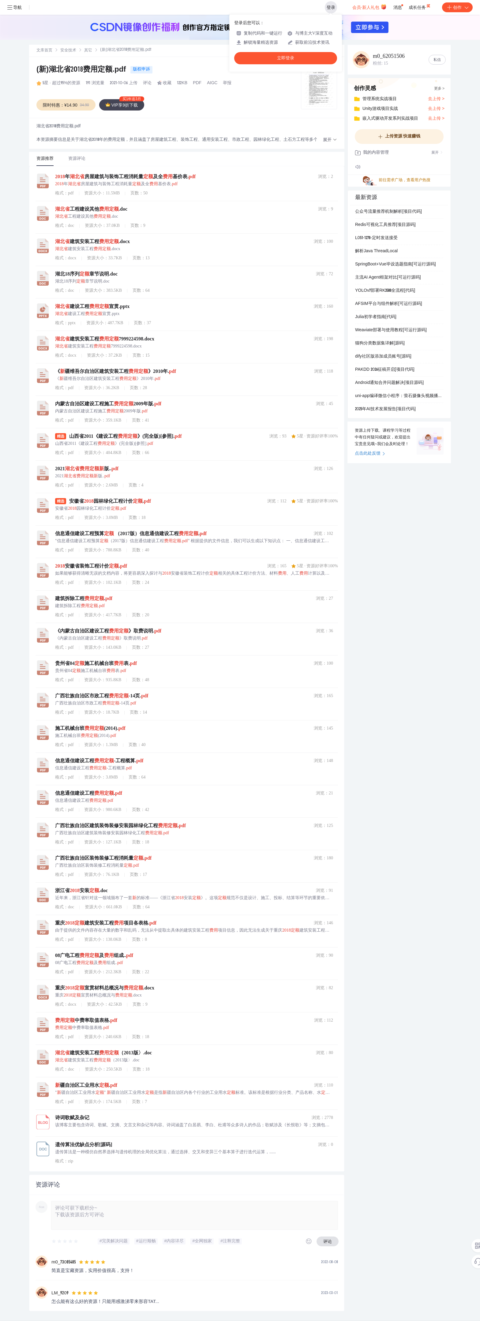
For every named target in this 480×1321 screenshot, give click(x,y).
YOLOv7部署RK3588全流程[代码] (385, 291)
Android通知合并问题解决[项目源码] (389, 383)
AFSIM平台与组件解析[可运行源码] (388, 304)
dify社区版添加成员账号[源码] (383, 357)
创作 (457, 7)
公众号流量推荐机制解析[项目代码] (388, 212)
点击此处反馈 (370, 454)
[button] (330, 140)
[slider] (65, 1241)
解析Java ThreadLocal (376, 251)
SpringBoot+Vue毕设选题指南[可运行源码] (395, 264)
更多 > (439, 89)
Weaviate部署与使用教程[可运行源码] (391, 330)
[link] (44, 50)
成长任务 (420, 6)
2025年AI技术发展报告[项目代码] (385, 409)
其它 (88, 51)
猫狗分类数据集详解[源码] (380, 343)
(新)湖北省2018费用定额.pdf (82, 70)
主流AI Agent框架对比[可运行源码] (388, 278)
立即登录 (285, 58)
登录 (331, 7)
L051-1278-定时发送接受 (376, 238)
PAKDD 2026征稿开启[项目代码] (384, 370)
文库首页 (44, 51)
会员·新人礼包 (369, 7)
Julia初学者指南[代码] (375, 317)
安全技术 (68, 51)
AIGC (212, 83)
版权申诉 (141, 69)
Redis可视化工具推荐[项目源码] (385, 225)
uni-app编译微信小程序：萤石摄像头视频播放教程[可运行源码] (399, 396)
